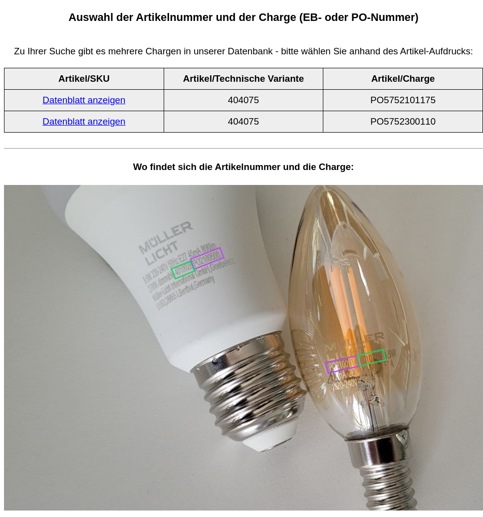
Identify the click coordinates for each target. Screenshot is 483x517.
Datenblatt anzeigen (83, 100)
